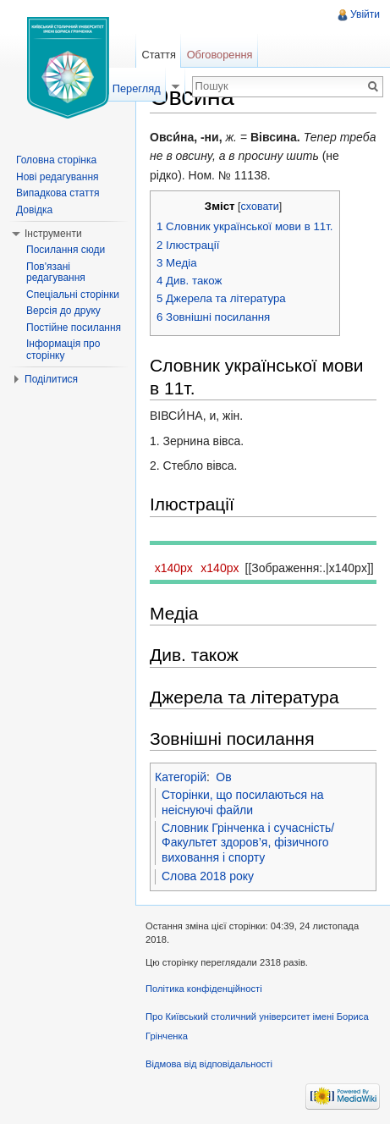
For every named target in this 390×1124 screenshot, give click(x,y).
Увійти (365, 14)
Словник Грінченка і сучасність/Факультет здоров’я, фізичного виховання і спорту (248, 842)
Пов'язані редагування (55, 272)
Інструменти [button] (53, 234)
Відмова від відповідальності (209, 1064)
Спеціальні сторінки (72, 294)
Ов (223, 777)
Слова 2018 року (208, 876)
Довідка (34, 210)
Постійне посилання (73, 327)
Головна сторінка (56, 160)
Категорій (180, 777)
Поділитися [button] (51, 379)
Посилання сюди (65, 250)
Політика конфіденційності (204, 989)
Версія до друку (63, 311)
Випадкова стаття (57, 193)
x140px (174, 568)
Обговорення (220, 54)
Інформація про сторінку (63, 349)
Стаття (158, 54)
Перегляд (137, 88)
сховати (260, 206)
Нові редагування (57, 177)
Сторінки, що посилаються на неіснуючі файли (243, 802)
